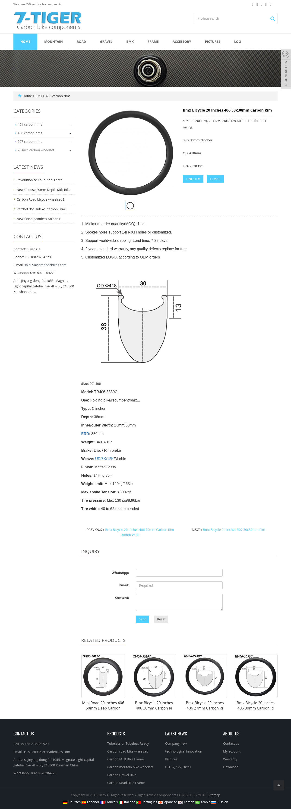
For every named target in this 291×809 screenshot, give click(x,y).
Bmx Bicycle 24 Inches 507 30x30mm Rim (234, 529)
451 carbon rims (30, 124)
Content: (122, 597)
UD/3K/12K (104, 459)
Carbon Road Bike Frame (126, 783)
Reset (161, 619)
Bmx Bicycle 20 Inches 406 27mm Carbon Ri (205, 705)
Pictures (212, 41)
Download (230, 767)
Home (25, 41)
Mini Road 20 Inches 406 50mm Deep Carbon (103, 705)
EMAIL (215, 179)
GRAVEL (106, 41)
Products (116, 733)
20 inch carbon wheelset (36, 150)
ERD (85, 434)
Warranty (230, 759)
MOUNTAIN (53, 41)
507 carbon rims (30, 141)
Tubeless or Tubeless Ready (128, 743)
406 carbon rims (57, 96)
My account (231, 751)
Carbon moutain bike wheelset (130, 767)
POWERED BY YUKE (192, 795)
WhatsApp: (120, 572)
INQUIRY (193, 179)
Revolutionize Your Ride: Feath (40, 180)
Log (237, 41)
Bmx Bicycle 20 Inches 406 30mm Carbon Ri (154, 705)
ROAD (81, 41)
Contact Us (23, 733)
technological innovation (183, 751)
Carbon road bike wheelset (127, 751)
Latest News (176, 733)
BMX (130, 41)
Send (142, 619)
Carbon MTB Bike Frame (125, 759)
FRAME (153, 41)
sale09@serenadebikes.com (45, 265)
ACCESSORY (182, 41)
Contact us (231, 743)
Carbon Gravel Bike (121, 775)
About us (231, 733)
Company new (176, 743)
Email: (124, 585)
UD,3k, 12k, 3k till (178, 767)
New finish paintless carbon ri (39, 219)
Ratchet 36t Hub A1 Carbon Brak (41, 209)
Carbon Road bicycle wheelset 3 (40, 199)
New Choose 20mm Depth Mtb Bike (43, 189)
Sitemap (214, 795)
